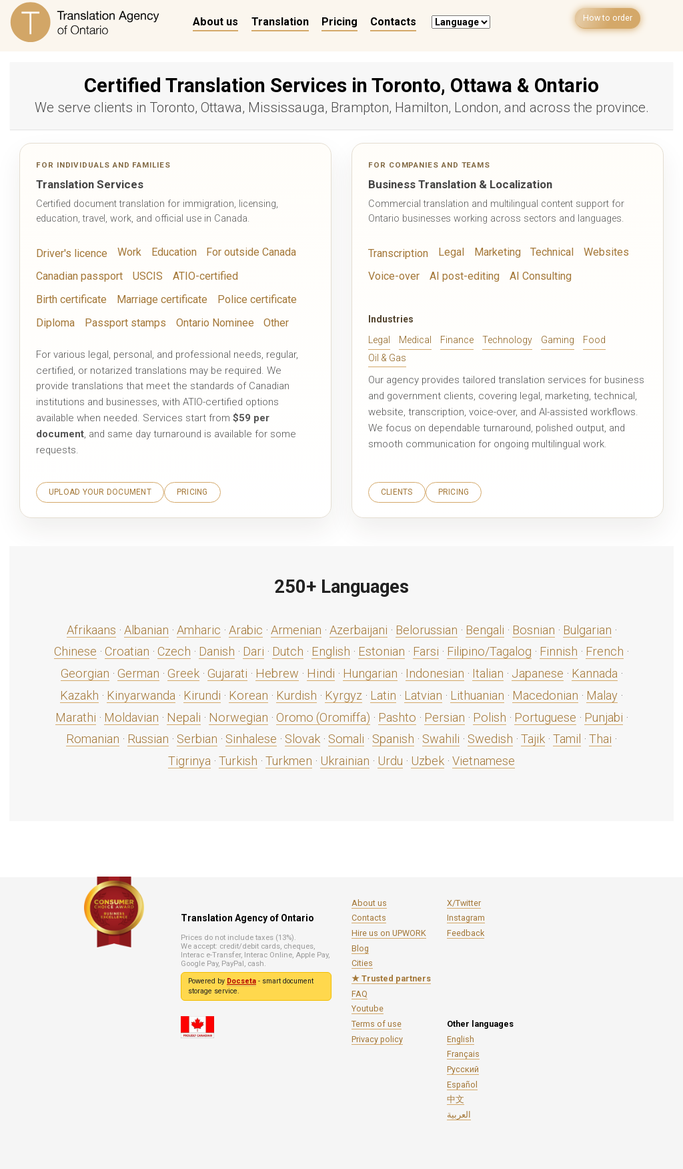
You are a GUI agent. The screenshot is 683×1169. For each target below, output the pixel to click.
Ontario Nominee (161, 321)
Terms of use (377, 1021)
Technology (507, 339)
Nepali (184, 715)
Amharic (199, 627)
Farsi (426, 649)
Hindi (321, 671)
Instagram (466, 915)
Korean (248, 693)
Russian (148, 736)
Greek (183, 671)
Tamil (567, 736)
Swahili (441, 736)
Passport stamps (74, 321)
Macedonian (545, 693)
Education (169, 252)
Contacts (393, 21)
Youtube (368, 1006)
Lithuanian (477, 693)
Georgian (85, 671)
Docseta (241, 978)
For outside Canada (244, 252)
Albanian (146, 627)
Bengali (485, 627)
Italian (488, 671)
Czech (174, 649)
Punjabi (603, 715)
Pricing (339, 21)
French (605, 649)
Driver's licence (70, 254)
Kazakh (79, 693)
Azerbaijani (358, 627)
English (330, 649)
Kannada (595, 671)
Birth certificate (272, 276)
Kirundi (202, 693)
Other (221, 321)
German (138, 671)
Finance (457, 339)
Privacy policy (377, 1036)
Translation (280, 21)
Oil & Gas (387, 356)
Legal (448, 252)
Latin (383, 693)
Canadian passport (77, 276)
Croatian (127, 649)
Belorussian (427, 627)
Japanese (538, 671)
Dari (253, 649)
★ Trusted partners (391, 976)
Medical (415, 339)
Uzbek (427, 758)
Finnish (559, 649)
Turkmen (288, 758)
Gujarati (227, 671)
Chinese (75, 649)
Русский (463, 1067)
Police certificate (172, 298)
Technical (545, 252)
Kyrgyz (343, 693)
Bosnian (533, 627)
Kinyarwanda (141, 693)
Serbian (197, 736)
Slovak (302, 736)
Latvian (423, 693)
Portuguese (545, 715)
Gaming (557, 339)
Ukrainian (345, 758)
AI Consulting (533, 276)
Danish (217, 649)
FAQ (360, 991)
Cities (362, 960)
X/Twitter (464, 900)
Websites (598, 252)
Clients (397, 489)
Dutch (287, 649)
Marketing (492, 252)
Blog (360, 946)
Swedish (490, 736)
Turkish (238, 758)
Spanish (393, 736)
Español (462, 1082)
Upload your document (100, 489)
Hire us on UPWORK (389, 930)
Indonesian (435, 671)
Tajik (533, 736)
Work (125, 252)
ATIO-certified (198, 276)
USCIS (143, 276)
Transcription (397, 254)
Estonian (381, 649)
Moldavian (131, 715)
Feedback (465, 930)
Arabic (246, 627)
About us (215, 21)
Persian (444, 715)
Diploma (238, 298)
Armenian (296, 627)
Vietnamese (483, 758)
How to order (603, 21)
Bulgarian (587, 627)
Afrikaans (91, 627)
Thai (600, 736)
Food (594, 339)
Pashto (397, 715)
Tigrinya (189, 758)
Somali (346, 736)
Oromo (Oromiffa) (323, 715)
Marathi (75, 715)
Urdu (390, 758)
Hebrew (277, 671)
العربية (459, 1112)
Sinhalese (251, 736)
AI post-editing (461, 276)
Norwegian (238, 715)
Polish (489, 715)
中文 (455, 1097)
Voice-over (393, 276)
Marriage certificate (80, 298)
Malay (602, 693)
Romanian (92, 736)
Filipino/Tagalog (489, 649)
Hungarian (370, 671)
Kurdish (296, 693)
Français (463, 1051)
